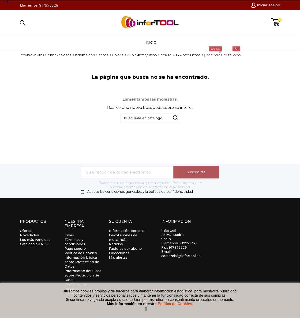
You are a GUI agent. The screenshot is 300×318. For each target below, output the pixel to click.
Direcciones (119, 253)
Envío (69, 235)
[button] (33, 55)
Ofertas (26, 231)
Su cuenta (120, 221)
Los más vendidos (35, 240)
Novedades (29, 235)
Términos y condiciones (74, 242)
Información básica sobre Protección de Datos (81, 262)
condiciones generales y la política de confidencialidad (149, 191)
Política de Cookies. (175, 304)
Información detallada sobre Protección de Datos (82, 275)
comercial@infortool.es (180, 256)
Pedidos (116, 244)
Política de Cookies (80, 253)
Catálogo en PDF (34, 244)
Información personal (127, 231)
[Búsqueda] (150, 118)
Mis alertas (118, 257)
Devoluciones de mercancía (123, 237)
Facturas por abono (125, 248)
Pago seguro (75, 248)
